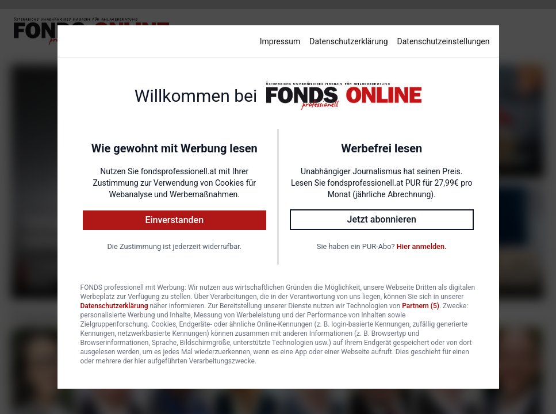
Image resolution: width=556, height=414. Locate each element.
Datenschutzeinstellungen (443, 41)
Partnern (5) (420, 306)
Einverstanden (174, 219)
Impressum (280, 41)
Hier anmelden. (422, 246)
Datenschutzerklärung (348, 41)
